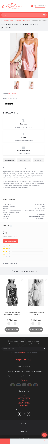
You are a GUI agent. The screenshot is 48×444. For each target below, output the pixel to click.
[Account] (14, 441)
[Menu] (5, 441)
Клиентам (22, 352)
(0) (8, 98)
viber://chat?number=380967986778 (28, 414)
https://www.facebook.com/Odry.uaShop (19, 414)
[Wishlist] (33, 441)
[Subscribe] (44, 348)
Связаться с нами (24, 366)
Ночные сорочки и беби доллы (22, 20)
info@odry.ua (24, 380)
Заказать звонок (40, 7)
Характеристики (24, 160)
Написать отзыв (10, 241)
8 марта (43, 216)
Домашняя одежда (8, 20)
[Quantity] (12, 323)
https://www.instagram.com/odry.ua (24, 414)
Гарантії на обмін (23, 150)
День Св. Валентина (34, 216)
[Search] (44, 15)
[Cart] (43, 441)
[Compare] (24, 441)
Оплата (23, 137)
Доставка (23, 124)
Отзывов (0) (39, 160)
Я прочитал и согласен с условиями (25, 352)
